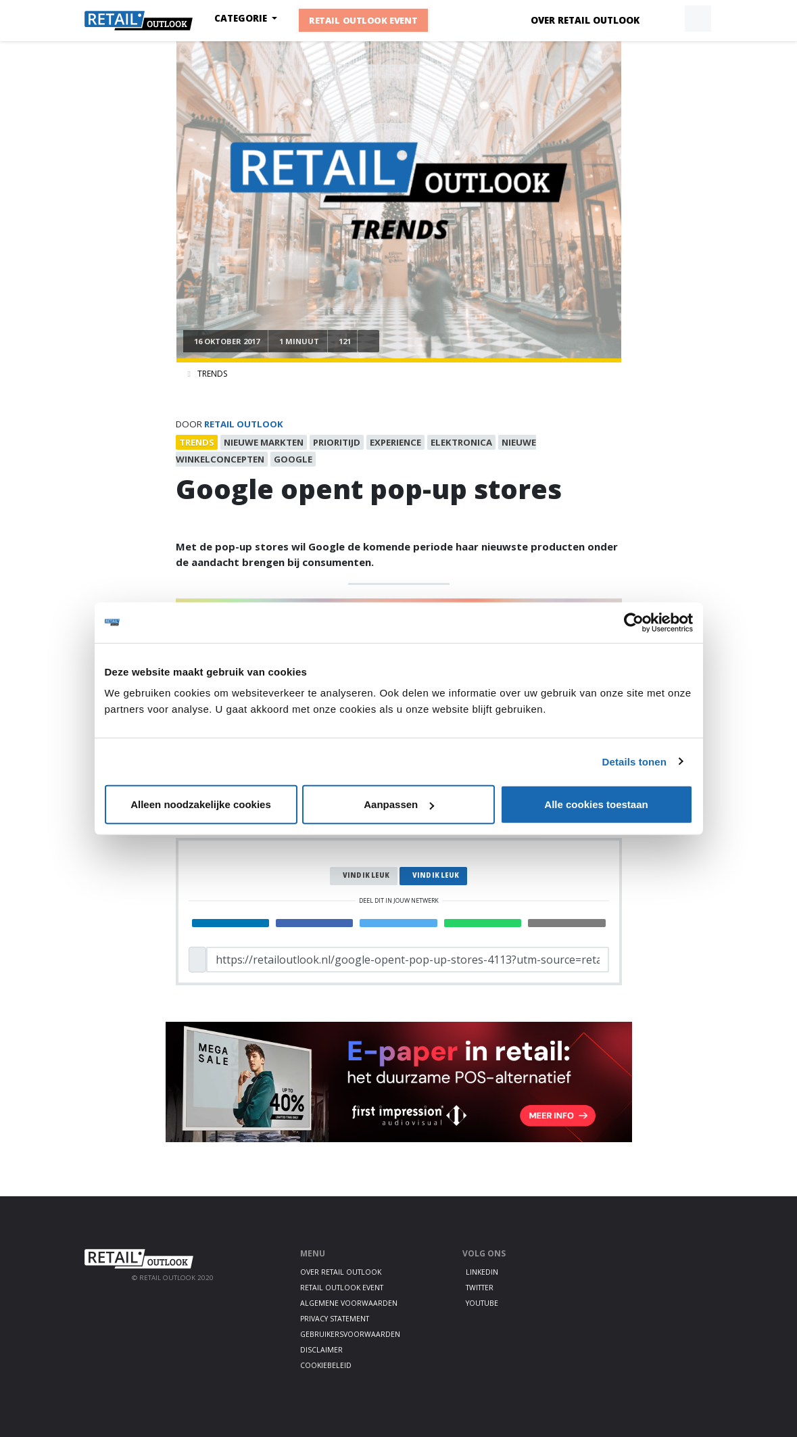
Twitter (479, 1287)
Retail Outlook (243, 424)
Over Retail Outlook (585, 20)
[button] (666, 19)
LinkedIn (482, 1272)
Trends (212, 373)
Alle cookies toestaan (596, 804)
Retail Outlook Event (363, 20)
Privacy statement (334, 1318)
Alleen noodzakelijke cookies (200, 804)
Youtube (482, 1303)
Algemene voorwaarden (348, 1303)
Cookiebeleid (326, 1365)
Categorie (242, 18)
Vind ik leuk (366, 875)
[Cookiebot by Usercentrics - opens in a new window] (634, 622)
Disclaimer (321, 1349)
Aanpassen (399, 804)
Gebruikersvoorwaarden (350, 1334)
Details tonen (634, 761)
